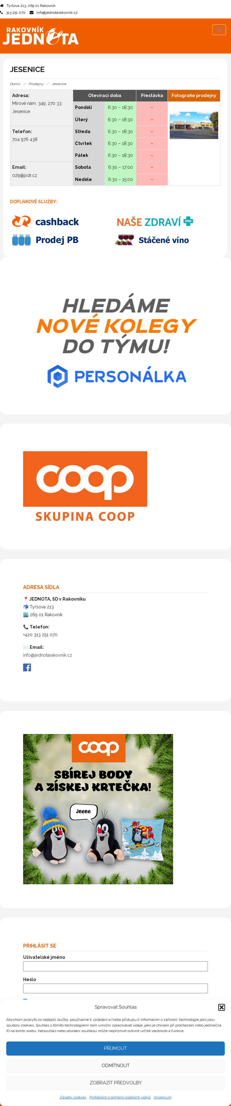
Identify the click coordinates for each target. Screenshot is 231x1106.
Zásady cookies (73, 1097)
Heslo (29, 979)
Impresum (163, 1097)
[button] (221, 1007)
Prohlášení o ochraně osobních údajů (120, 1097)
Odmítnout (116, 1065)
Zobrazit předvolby (116, 1083)
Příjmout (115, 1048)
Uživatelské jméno (44, 957)
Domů (15, 84)
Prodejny (36, 84)
